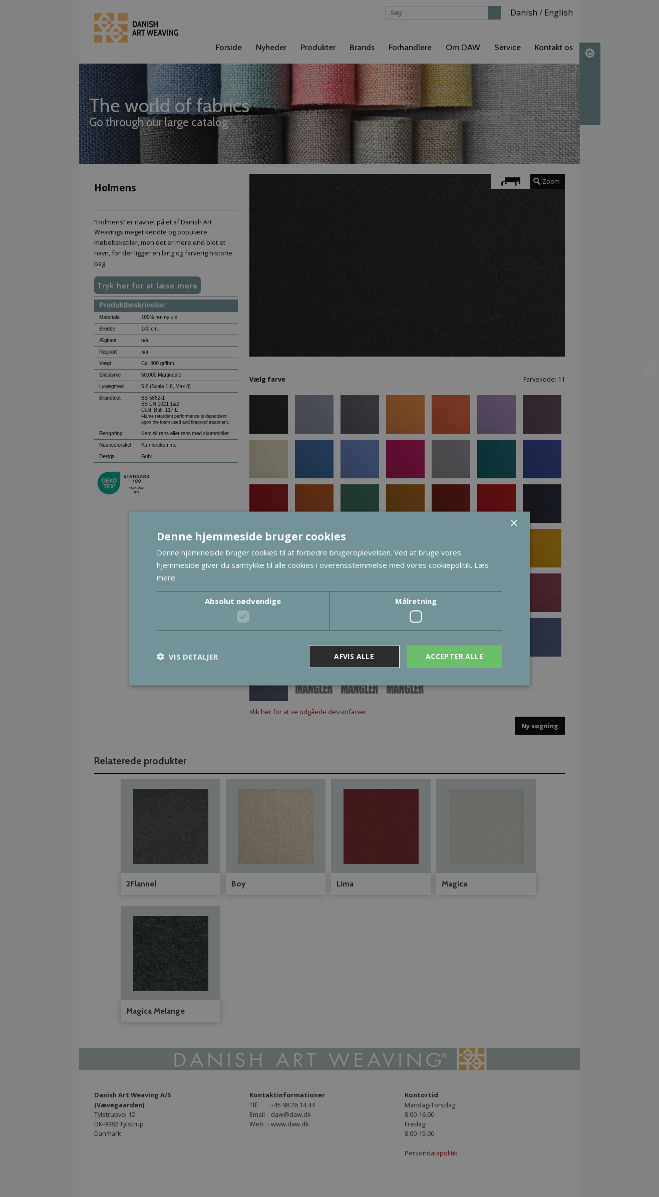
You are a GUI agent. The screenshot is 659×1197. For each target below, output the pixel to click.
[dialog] (329, 598)
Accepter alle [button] (454, 656)
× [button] (513, 523)
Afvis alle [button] (354, 656)
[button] (187, 656)
